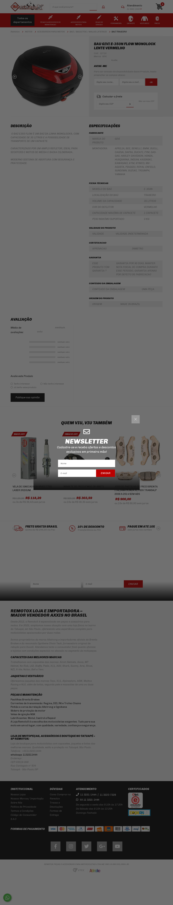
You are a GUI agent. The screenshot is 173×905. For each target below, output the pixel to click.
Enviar (105, 473)
